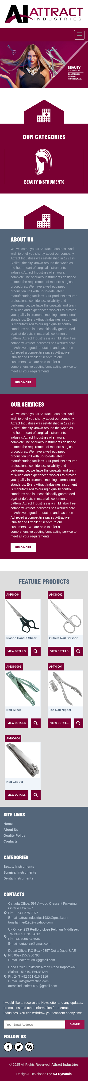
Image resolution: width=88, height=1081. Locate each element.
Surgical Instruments (20, 872)
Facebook (8, 1047)
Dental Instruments (18, 878)
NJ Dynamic (62, 1074)
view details (17, 651)
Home (8, 824)
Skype (29, 1047)
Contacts (11, 841)
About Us (11, 829)
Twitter (18, 1047)
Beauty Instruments (19, 866)
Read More (23, 382)
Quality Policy (14, 835)
